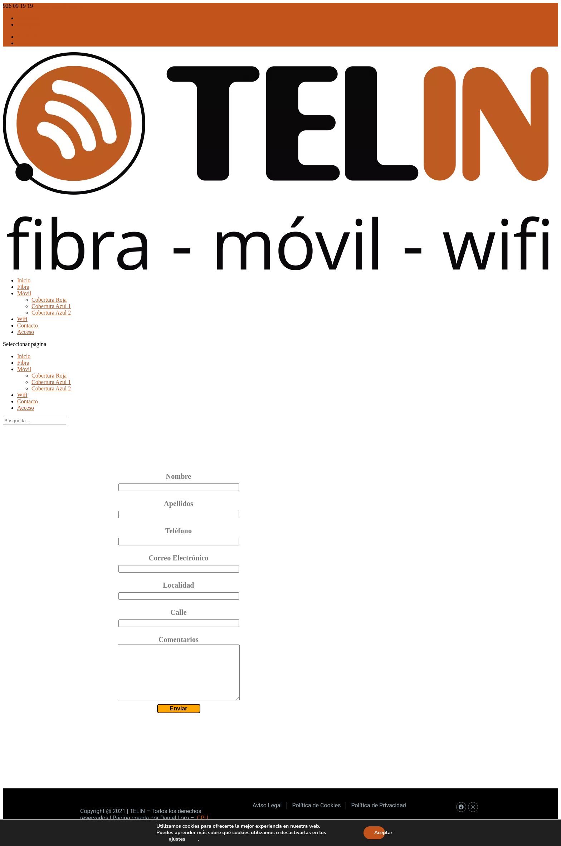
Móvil (24, 293)
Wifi (22, 319)
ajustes (177, 839)
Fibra (23, 287)
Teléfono (178, 531)
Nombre (178, 476)
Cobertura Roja (49, 300)
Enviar (178, 719)
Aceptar (379, 832)
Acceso (25, 332)
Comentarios (178, 639)
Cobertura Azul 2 (51, 313)
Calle (178, 612)
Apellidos (178, 503)
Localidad (178, 585)
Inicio (23, 280)
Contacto (27, 325)
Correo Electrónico (178, 558)
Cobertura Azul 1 (51, 306)
